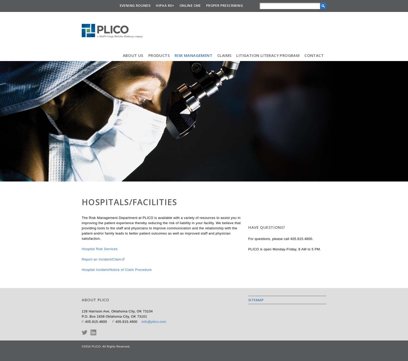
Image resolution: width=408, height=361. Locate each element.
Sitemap (256, 300)
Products (159, 55)
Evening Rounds (135, 5)
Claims (224, 55)
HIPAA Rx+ (165, 5)
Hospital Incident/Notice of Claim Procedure (117, 270)
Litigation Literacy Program (267, 55)
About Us (133, 55)
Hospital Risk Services (100, 249)
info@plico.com (154, 322)
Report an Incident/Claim (103, 259)
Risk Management (193, 55)
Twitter (84, 332)
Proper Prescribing (224, 5)
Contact (314, 55)
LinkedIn (93, 332)
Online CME (190, 5)
